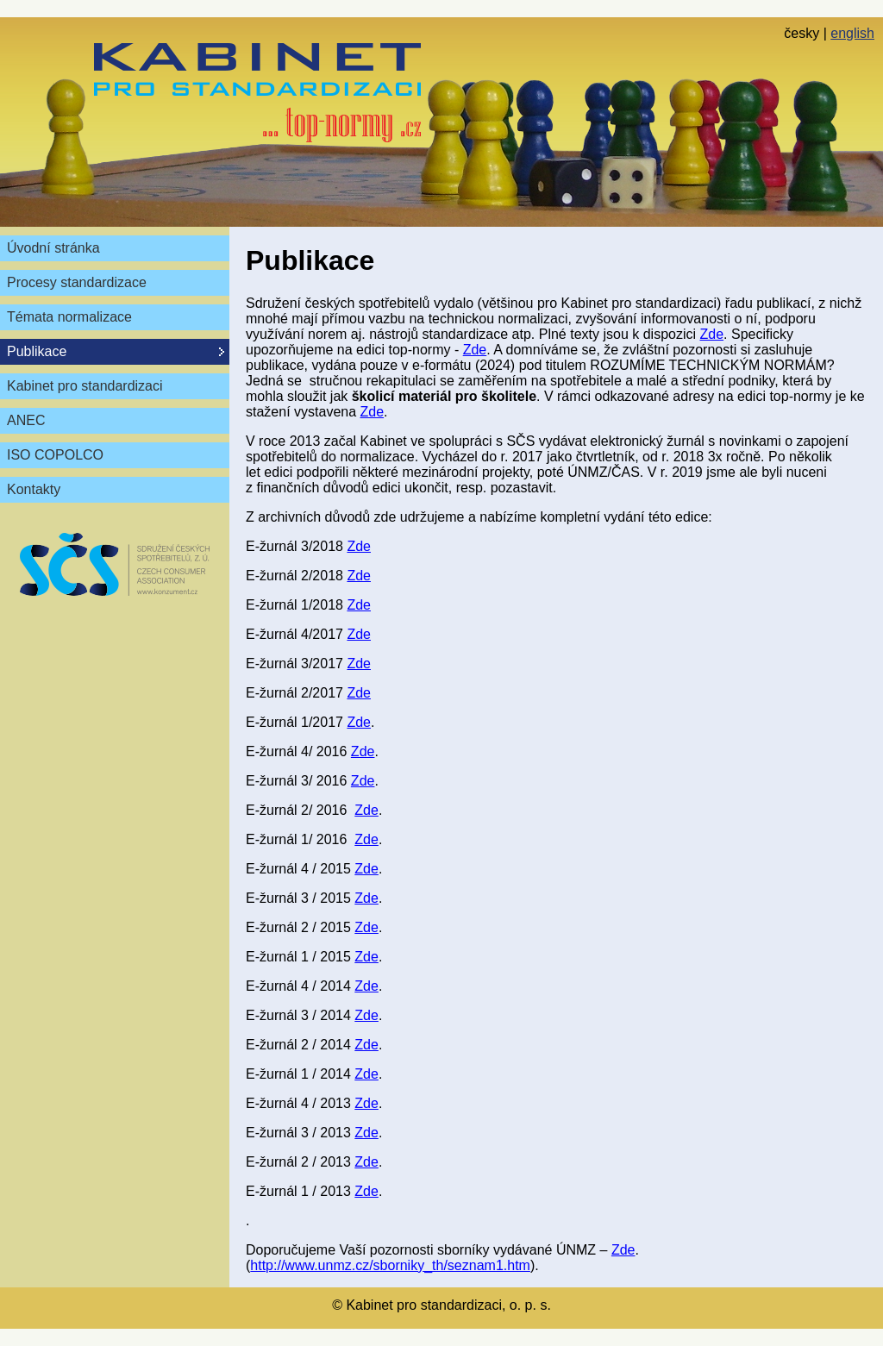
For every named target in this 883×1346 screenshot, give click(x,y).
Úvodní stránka (53, 248)
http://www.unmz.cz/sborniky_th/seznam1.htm (390, 1265)
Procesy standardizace (77, 282)
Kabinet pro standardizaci (85, 386)
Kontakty (33, 489)
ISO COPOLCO (55, 455)
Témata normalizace (69, 317)
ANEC (26, 420)
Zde (711, 334)
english (852, 33)
